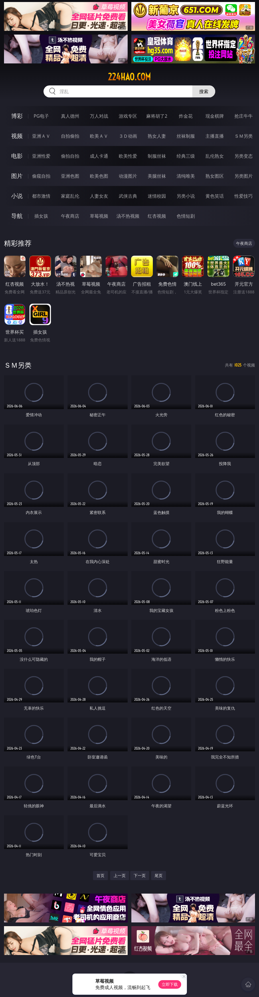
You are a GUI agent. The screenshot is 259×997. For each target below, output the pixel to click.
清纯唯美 (186, 176)
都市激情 (41, 196)
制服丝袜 (157, 156)
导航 (17, 216)
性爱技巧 (243, 196)
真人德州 (70, 116)
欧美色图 (99, 176)
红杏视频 (157, 216)
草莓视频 (99, 216)
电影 (17, 156)
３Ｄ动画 (128, 136)
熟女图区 (214, 176)
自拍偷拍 (70, 136)
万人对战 (99, 116)
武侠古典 (128, 196)
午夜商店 (70, 216)
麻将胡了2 (156, 116)
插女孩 (41, 216)
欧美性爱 (128, 156)
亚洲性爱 (41, 156)
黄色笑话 (214, 196)
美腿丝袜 (157, 176)
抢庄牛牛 (243, 116)
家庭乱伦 (70, 196)
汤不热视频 (127, 216)
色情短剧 (186, 216)
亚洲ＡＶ (41, 136)
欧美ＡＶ (99, 136)
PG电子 (41, 116)
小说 (17, 196)
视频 (17, 136)
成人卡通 (99, 156)
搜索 (203, 91)
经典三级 (186, 156)
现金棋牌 (214, 116)
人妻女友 (99, 196)
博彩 (17, 116)
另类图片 (243, 176)
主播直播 (214, 136)
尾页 (159, 875)
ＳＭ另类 (243, 136)
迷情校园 (157, 196)
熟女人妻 (157, 136)
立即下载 (170, 984)
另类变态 (243, 156)
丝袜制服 (186, 136)
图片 (17, 176)
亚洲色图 (70, 176)
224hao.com (129, 77)
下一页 (140, 875)
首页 (100, 875)
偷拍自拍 (70, 156)
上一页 (120, 875)
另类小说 (186, 196)
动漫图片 (128, 176)
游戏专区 (128, 116)
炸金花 (186, 116)
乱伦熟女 (214, 156)
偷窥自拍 (41, 176)
